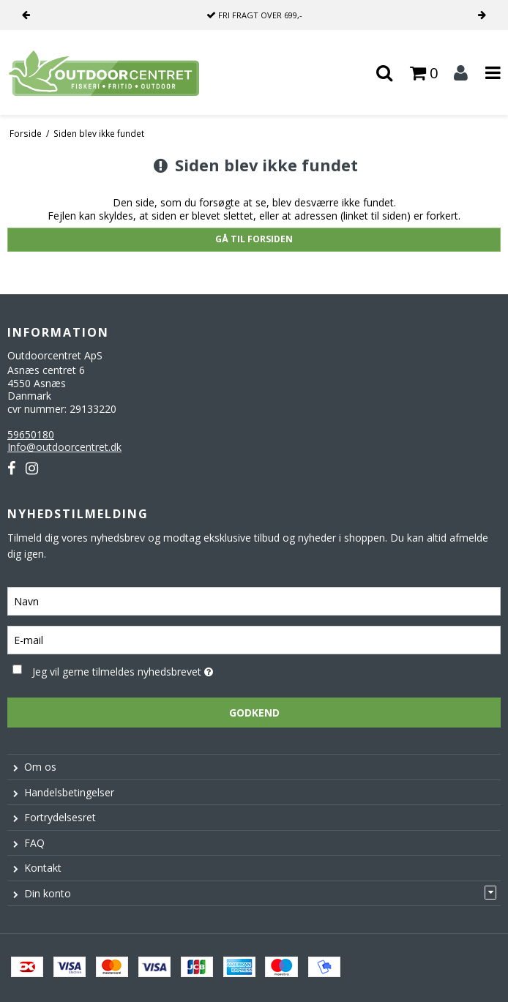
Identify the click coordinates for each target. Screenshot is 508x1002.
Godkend (254, 712)
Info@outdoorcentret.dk (64, 447)
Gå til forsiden (254, 239)
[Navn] (254, 600)
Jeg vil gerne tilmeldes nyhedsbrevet (158, 668)
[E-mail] (254, 639)
